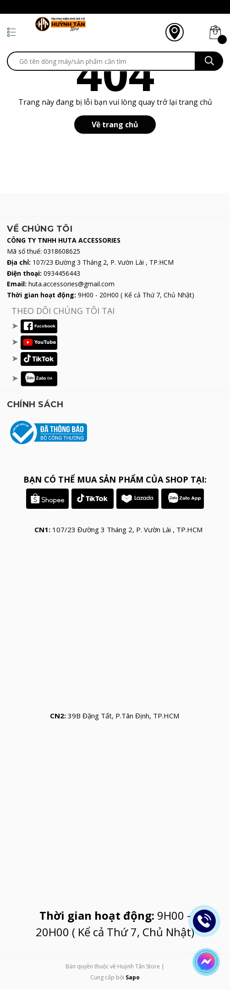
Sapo (133, 977)
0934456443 (62, 273)
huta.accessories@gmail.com (71, 283)
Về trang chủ (115, 124)
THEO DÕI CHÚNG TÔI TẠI (63, 310)
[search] (101, 61)
